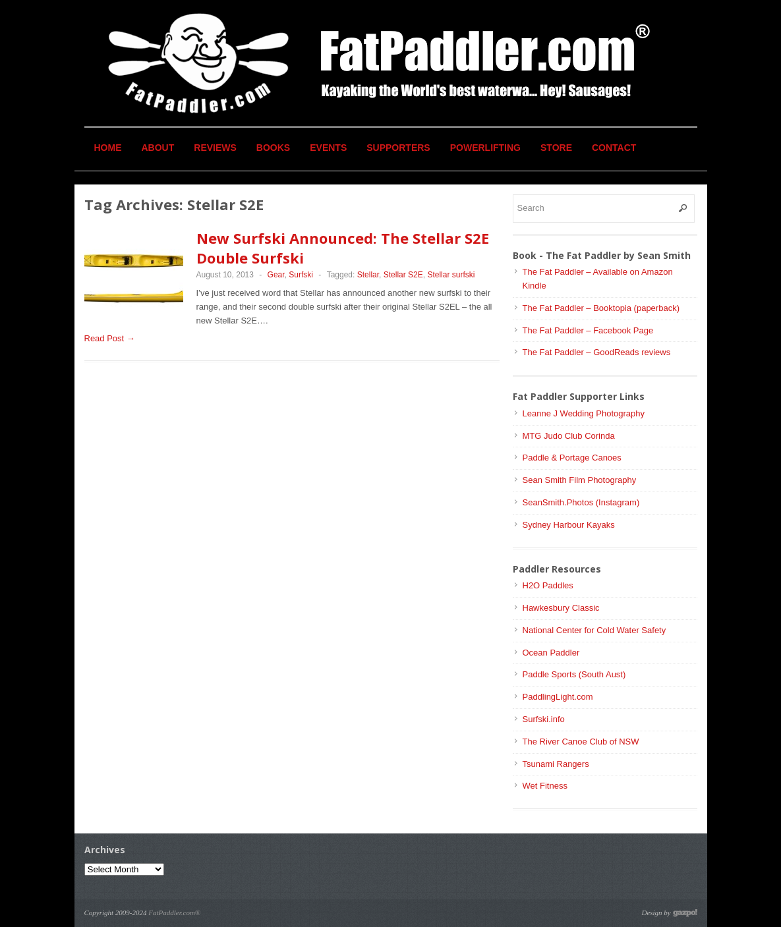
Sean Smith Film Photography (580, 480)
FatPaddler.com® (174, 912)
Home (108, 147)
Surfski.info (544, 719)
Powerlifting (485, 147)
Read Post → (109, 338)
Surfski (301, 274)
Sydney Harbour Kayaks (569, 525)
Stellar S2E (403, 274)
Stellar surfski (451, 274)
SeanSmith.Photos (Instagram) (581, 502)
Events (328, 147)
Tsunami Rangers (556, 764)
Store (556, 147)
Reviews (215, 147)
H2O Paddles (548, 585)
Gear (276, 274)
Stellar (368, 274)
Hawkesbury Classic (561, 608)
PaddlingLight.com (558, 697)
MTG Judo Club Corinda (569, 436)
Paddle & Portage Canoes (572, 458)
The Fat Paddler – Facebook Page (588, 330)
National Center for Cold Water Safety (594, 630)
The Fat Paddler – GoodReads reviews (597, 352)
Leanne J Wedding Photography (584, 413)
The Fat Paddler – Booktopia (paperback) (601, 308)
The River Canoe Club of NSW (581, 741)
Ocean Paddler (551, 653)
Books (273, 147)
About (158, 147)
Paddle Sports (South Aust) (574, 674)
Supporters (398, 147)
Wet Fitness (545, 786)
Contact (614, 147)
